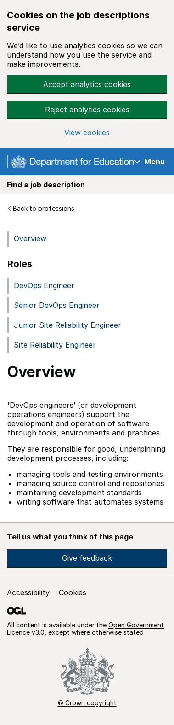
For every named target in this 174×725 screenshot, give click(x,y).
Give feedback (87, 558)
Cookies (72, 592)
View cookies (87, 132)
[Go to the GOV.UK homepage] (70, 163)
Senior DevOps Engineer (57, 305)
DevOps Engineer (44, 285)
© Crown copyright (87, 703)
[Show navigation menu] (149, 161)
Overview (30, 238)
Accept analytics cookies (87, 84)
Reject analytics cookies (87, 109)
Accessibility (28, 592)
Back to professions (43, 208)
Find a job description (46, 184)
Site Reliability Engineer (55, 344)
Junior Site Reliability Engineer (67, 325)
